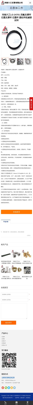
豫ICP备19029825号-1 (8, 397)
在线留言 (16, 212)
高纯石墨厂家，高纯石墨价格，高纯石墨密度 (13, 232)
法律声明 (17, 397)
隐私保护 (23, 397)
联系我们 (28, 397)
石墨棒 (3, 336)
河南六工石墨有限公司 (15, 395)
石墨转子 (4, 341)
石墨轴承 (4, 343)
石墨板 (3, 338)
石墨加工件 (16, 8)
